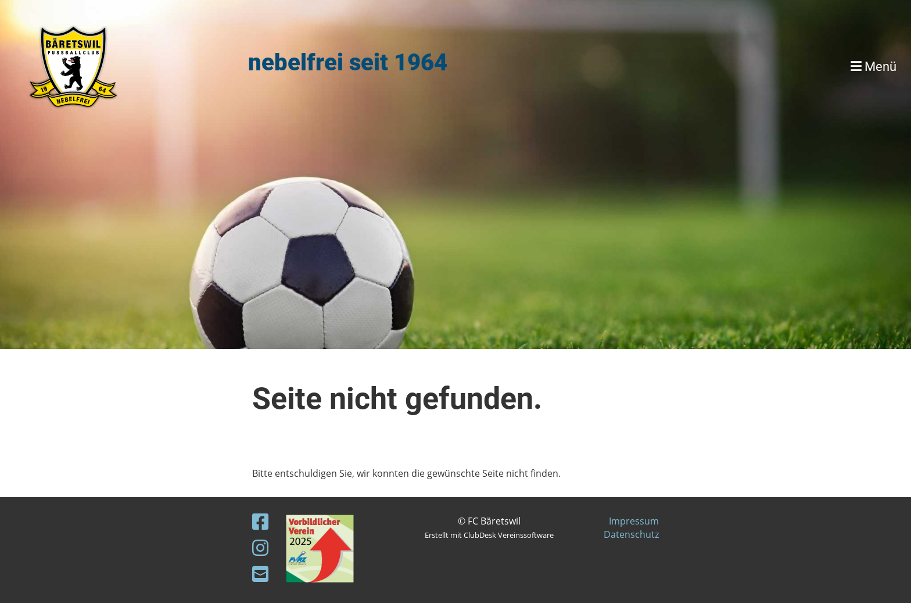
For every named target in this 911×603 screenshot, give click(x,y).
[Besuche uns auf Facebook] (260, 521)
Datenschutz (631, 534)
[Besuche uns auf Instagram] (260, 547)
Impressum (634, 521)
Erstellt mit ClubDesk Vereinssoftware (489, 535)
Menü (873, 66)
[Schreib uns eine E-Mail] (260, 573)
